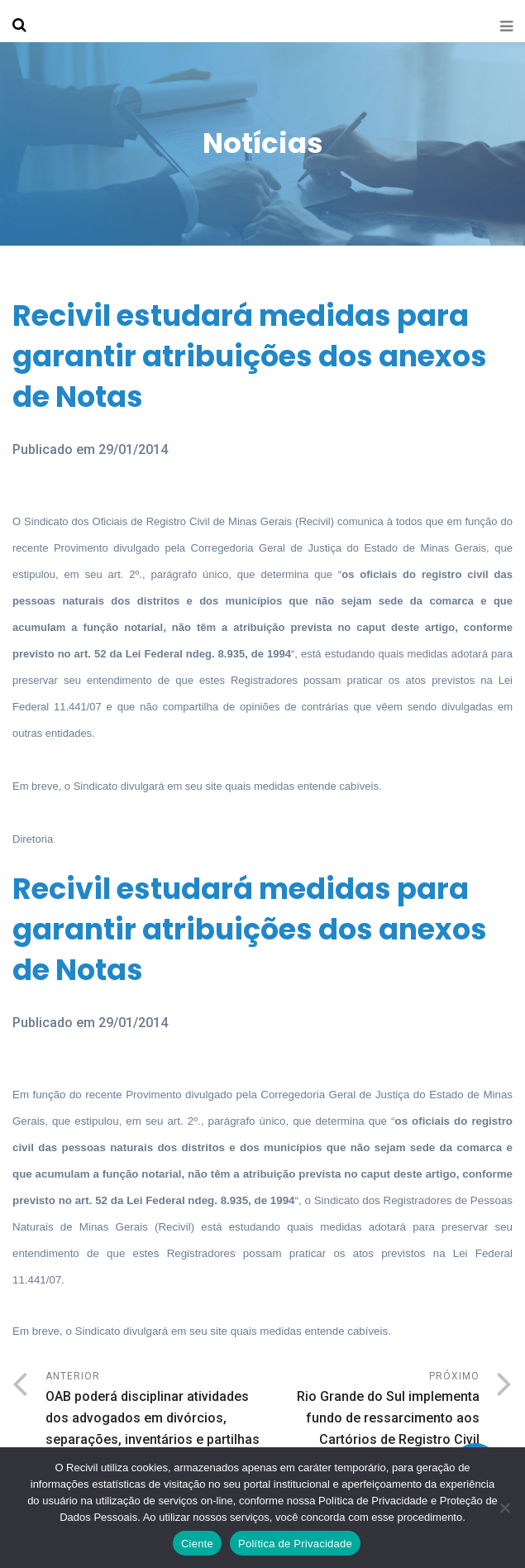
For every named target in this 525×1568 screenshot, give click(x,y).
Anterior (154, 1410)
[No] (504, 1507)
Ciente (197, 1543)
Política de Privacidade (295, 1543)
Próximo (371, 1410)
